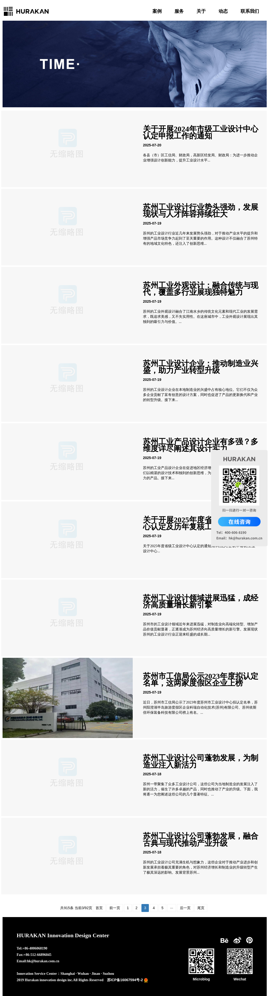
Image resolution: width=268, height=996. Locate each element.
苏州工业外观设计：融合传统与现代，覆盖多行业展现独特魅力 (200, 288)
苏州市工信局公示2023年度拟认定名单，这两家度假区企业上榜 (200, 679)
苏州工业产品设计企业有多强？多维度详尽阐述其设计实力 (200, 445)
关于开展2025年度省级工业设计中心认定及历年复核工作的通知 (200, 523)
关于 (201, 11)
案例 (157, 11)
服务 (179, 11)
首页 (99, 908)
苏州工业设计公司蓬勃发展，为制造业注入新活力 (200, 761)
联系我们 (250, 11)
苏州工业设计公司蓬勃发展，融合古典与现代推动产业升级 (200, 839)
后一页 (185, 908)
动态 (223, 11)
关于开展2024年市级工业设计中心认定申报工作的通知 (200, 132)
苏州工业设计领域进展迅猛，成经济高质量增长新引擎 (200, 601)
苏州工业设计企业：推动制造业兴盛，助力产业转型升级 (200, 366)
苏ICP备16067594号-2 (125, 980)
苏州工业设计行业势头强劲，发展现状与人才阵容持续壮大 (200, 210)
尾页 (200, 908)
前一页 (114, 908)
